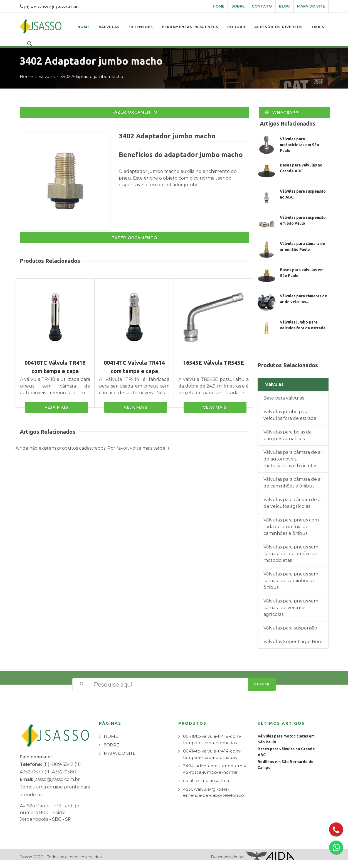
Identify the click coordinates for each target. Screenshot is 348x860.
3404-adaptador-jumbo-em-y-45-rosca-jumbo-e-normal (215, 764)
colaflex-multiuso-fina (206, 775)
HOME (218, 6)
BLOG (284, 6)
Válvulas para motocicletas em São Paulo (299, 139)
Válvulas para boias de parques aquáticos (287, 430)
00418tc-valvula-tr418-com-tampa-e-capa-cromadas (212, 734)
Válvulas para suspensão (290, 622)
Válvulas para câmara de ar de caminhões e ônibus (292, 477)
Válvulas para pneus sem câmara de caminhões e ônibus (290, 575)
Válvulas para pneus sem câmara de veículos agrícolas (290, 602)
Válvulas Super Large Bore (293, 636)
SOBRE (238, 6)
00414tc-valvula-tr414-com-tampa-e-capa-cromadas (212, 749)
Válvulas (47, 71)
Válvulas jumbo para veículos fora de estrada (289, 410)
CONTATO (262, 6)
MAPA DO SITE (311, 6)
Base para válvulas (283, 392)
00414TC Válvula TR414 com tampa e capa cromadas (134, 365)
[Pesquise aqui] (168, 679)
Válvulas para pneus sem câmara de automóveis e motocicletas (290, 548)
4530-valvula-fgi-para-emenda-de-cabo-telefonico (213, 787)
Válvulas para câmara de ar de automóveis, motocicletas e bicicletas (292, 453)
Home (26, 71)
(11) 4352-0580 (65, 7)
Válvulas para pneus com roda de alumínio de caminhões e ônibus (291, 521)
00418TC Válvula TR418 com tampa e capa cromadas (54, 365)
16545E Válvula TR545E (213, 357)
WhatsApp (281, 107)
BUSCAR (262, 679)
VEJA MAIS (56, 402)
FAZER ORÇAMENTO (134, 106)
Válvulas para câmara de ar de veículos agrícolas (292, 498)
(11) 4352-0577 (37, 7)
